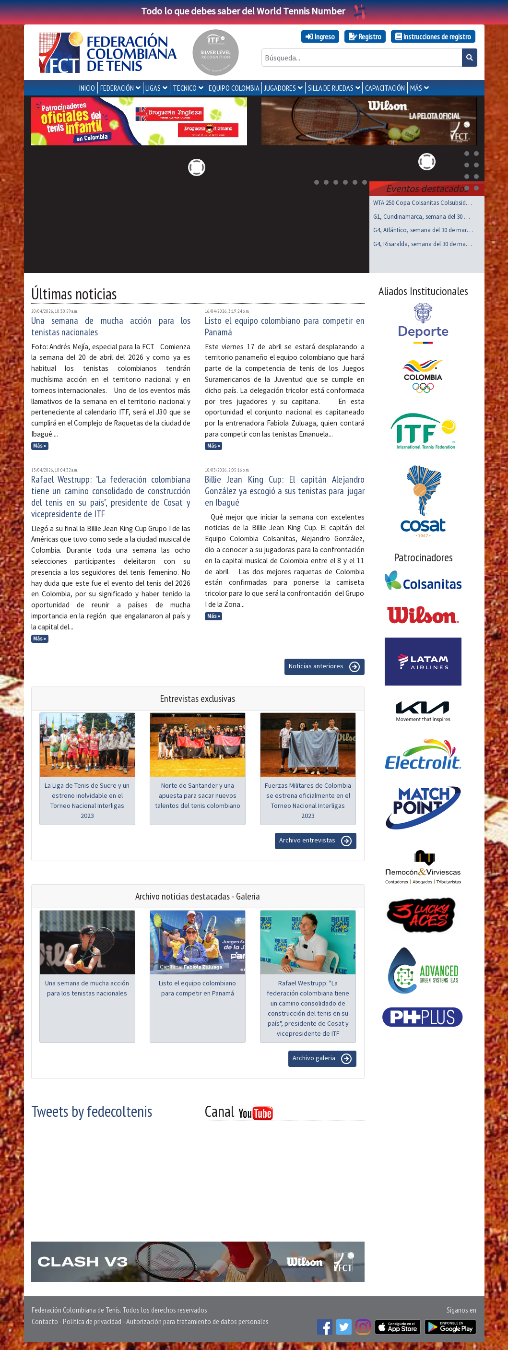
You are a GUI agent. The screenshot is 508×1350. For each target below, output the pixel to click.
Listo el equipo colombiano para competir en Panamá (285, 326)
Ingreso (320, 36)
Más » (39, 445)
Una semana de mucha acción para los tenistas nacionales (111, 326)
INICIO (87, 88)
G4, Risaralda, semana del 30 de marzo (423, 244)
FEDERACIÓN (117, 88)
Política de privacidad (92, 1321)
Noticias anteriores (324, 667)
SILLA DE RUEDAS (331, 88)
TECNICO (185, 88)
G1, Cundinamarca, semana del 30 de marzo (423, 217)
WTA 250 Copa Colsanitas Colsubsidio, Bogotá (423, 203)
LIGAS (153, 88)
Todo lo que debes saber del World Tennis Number (254, 11)
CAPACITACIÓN (385, 88)
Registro (365, 36)
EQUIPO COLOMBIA (234, 88)
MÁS (416, 88)
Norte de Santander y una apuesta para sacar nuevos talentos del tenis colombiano (197, 795)
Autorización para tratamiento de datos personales (197, 1321)
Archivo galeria (322, 1059)
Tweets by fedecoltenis (91, 1111)
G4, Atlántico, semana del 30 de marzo (423, 230)
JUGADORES (280, 88)
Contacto (45, 1321)
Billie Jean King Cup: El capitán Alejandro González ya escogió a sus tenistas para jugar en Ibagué (285, 491)
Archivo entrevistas (315, 841)
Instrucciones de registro (433, 36)
